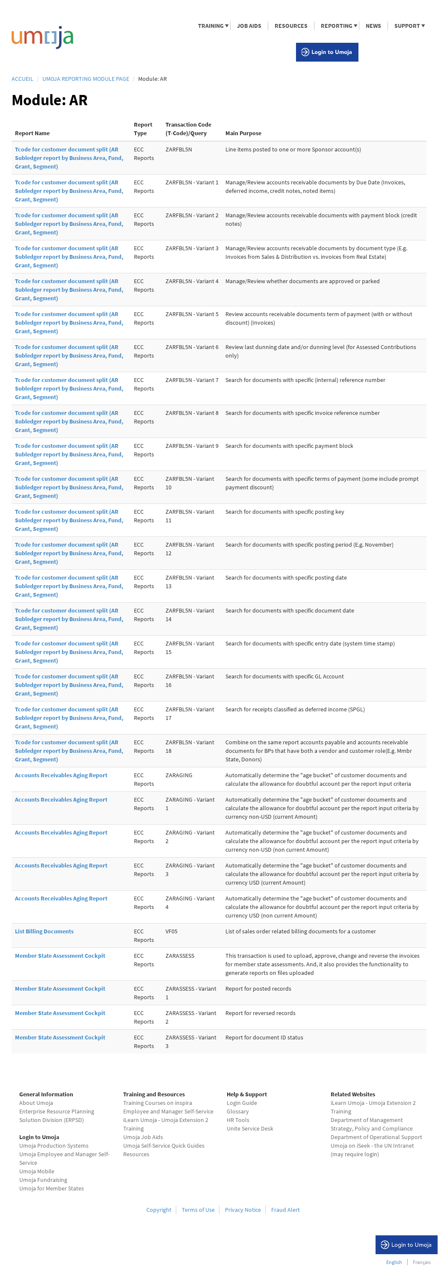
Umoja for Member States (51, 1188)
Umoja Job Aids (143, 1137)
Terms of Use (198, 1210)
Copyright (159, 1210)
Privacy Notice (243, 1210)
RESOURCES (291, 26)
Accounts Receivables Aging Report (61, 775)
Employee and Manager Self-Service (168, 1111)
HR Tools (238, 1120)
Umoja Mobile (36, 1171)
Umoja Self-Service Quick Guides (163, 1145)
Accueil (22, 79)
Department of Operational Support (376, 1137)
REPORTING (336, 26)
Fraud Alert (285, 1210)
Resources (136, 1154)
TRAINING (210, 26)
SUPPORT (407, 26)
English (394, 1262)
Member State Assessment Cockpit (60, 955)
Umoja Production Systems (54, 1145)
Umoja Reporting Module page (85, 79)
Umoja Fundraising (43, 1180)
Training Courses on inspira (157, 1103)
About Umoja (36, 1103)
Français (422, 1262)
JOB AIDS (249, 26)
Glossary (238, 1111)
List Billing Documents (44, 931)
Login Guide (242, 1103)
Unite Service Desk (250, 1128)
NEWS (373, 26)
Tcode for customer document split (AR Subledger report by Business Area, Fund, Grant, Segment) (69, 157)
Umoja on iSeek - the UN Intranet (372, 1145)
